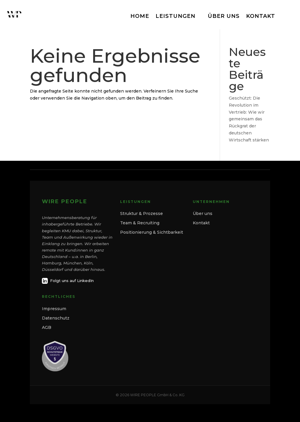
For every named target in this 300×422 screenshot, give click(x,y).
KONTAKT (260, 16)
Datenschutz (55, 318)
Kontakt (201, 222)
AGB (46, 327)
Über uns (202, 213)
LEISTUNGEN (175, 16)
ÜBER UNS (224, 16)
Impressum (54, 308)
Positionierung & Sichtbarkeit (151, 232)
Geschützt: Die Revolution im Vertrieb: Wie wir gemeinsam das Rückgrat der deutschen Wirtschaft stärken (249, 119)
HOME (139, 16)
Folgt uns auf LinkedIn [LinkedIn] (68, 281)
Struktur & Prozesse (141, 213)
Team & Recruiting (139, 222)
